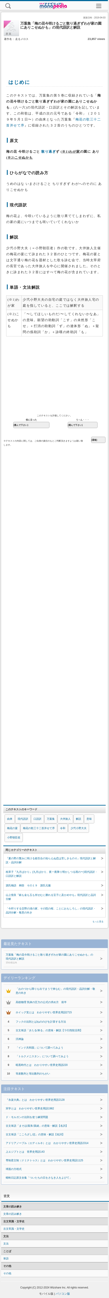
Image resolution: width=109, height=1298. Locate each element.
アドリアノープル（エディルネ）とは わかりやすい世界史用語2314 (47, 1143)
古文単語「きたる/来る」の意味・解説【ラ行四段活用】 (49, 1030)
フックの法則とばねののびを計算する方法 (41, 1021)
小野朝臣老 (13, 837)
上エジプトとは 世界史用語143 (25, 1151)
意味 (89, 818)
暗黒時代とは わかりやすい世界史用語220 (42, 1065)
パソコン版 (63, 1293)
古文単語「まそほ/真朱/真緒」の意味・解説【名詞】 (37, 1125)
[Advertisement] (54, 55)
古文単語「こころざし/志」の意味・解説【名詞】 (35, 1134)
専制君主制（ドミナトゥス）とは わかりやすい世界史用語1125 (44, 1160)
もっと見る (97, 921)
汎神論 (20, 1039)
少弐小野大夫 (78, 828)
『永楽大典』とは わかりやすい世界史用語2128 (35, 1099)
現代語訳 (23, 818)
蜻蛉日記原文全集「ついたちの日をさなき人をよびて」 (39, 1177)
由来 (9, 818)
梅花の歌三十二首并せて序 (39, 828)
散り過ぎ (48, 151)
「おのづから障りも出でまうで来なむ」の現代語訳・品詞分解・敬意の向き (55, 990)
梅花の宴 (12, 828)
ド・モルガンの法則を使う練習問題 (27, 1117)
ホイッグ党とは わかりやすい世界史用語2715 (44, 1012)
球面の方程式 (14, 1169)
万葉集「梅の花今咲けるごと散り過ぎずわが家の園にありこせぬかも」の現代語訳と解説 (51, 959)
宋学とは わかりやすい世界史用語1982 (30, 1108)
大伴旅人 (65, 818)
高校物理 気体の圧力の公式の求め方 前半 (41, 1002)
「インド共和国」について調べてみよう (39, 1047)
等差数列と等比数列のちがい (33, 1073)
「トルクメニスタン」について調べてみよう (42, 1056)
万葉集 (51, 818)
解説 (78, 818)
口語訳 (37, 818)
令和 (62, 828)
